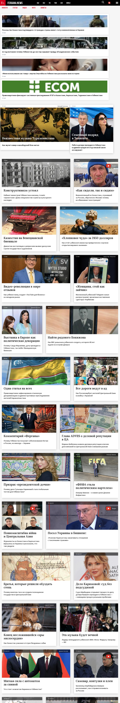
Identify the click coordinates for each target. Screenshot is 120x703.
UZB (63, 3)
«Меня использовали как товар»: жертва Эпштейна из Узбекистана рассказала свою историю (74, 33)
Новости (5, 8)
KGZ (44, 3)
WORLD (70, 3)
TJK (50, 3)
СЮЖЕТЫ (45, 8)
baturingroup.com (74, 700)
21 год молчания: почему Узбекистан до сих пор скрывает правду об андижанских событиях (44, 33)
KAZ (38, 3)
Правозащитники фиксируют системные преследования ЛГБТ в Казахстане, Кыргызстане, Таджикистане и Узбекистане (105, 36)
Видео (25, 8)
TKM (56, 3)
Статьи (15, 8)
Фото (34, 8)
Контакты (6, 697)
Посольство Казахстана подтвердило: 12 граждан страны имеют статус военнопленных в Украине (14, 33)
